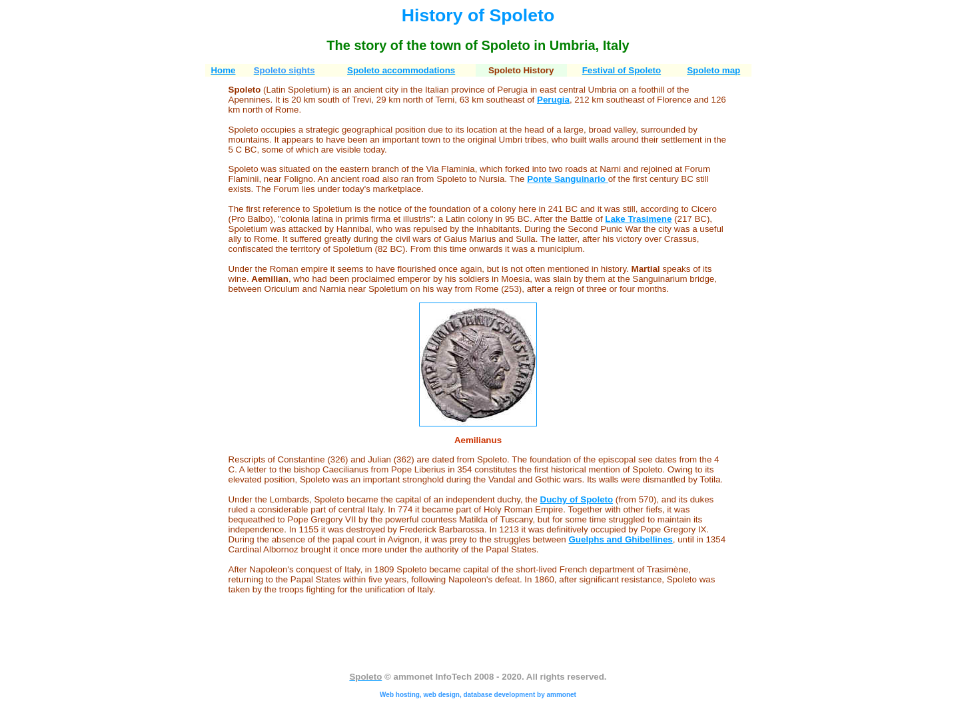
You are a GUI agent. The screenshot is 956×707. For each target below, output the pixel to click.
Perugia (553, 100)
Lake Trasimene (638, 219)
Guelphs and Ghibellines (621, 539)
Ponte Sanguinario (567, 179)
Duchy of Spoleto (577, 499)
